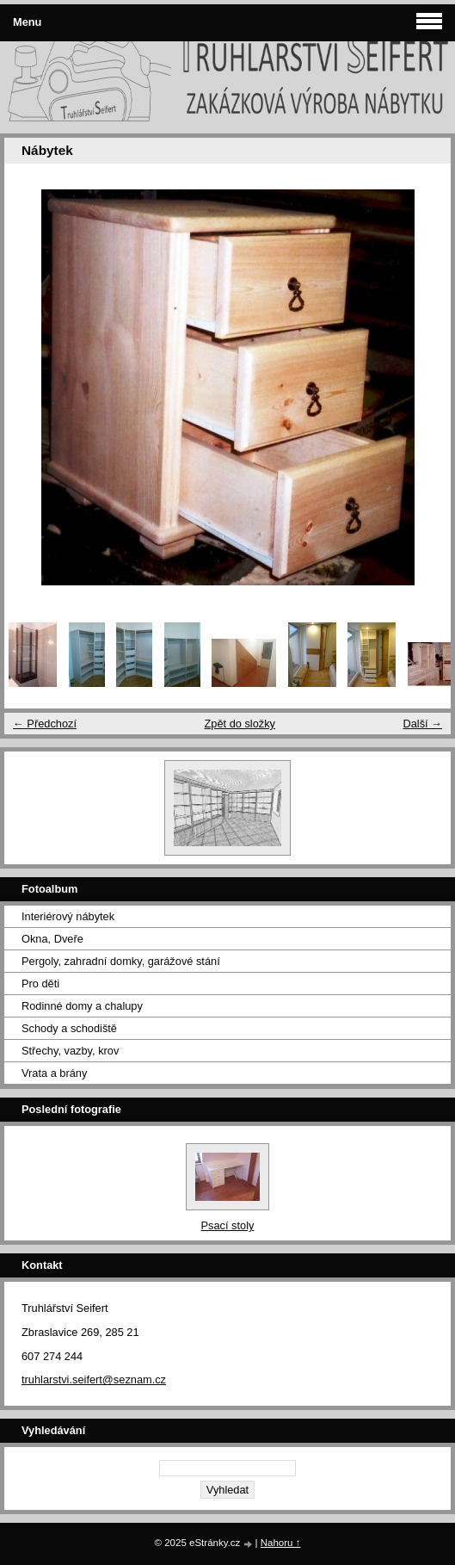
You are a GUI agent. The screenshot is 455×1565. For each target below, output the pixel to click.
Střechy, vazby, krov (70, 1050)
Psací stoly (228, 1225)
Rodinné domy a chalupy (82, 1005)
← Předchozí (45, 723)
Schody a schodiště (69, 1028)
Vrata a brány (54, 1073)
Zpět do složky (239, 723)
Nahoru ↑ (281, 1542)
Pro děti (40, 983)
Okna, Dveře (52, 938)
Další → (422, 723)
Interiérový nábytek (68, 916)
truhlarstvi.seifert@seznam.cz (94, 1379)
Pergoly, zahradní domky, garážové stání (121, 961)
